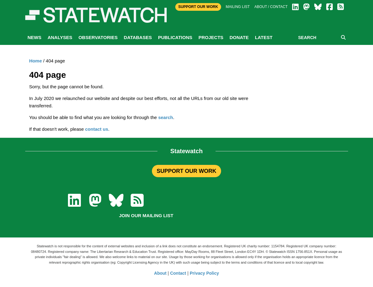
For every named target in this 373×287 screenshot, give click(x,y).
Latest (263, 37)
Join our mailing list (146, 215)
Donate (238, 37)
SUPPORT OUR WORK (186, 171)
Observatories (97, 37)
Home (35, 60)
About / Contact (271, 7)
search (165, 117)
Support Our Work (198, 7)
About (160, 273)
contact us (96, 129)
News (35, 37)
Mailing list (238, 7)
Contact (178, 273)
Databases (138, 37)
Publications (175, 37)
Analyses (60, 37)
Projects (210, 37)
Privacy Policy (204, 273)
